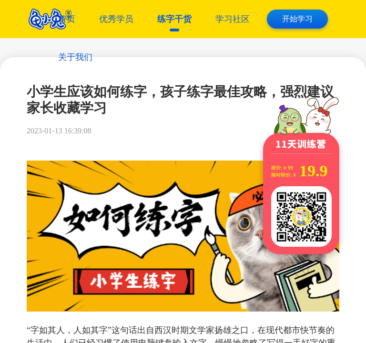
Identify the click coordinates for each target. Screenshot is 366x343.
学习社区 (232, 19)
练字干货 (174, 19)
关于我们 (75, 57)
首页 (66, 19)
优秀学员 (116, 19)
